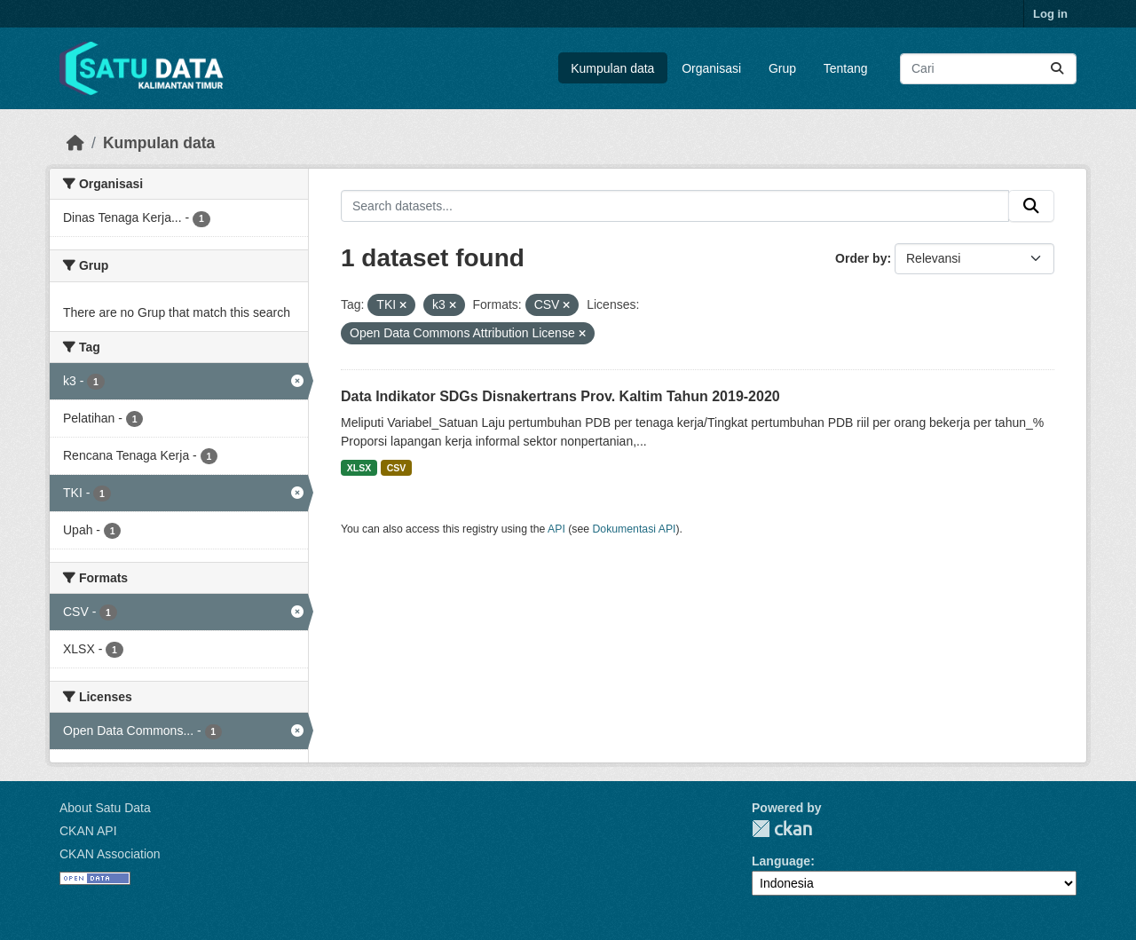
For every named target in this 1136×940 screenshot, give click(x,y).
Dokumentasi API (634, 529)
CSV (396, 467)
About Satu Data (105, 808)
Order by (861, 258)
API (556, 529)
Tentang (846, 68)
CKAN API (88, 831)
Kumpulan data (612, 68)
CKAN (782, 828)
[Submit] (1057, 68)
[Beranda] (75, 143)
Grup (782, 68)
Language (781, 861)
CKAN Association (110, 854)
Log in (1050, 13)
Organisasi (711, 68)
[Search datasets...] (988, 68)
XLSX (359, 467)
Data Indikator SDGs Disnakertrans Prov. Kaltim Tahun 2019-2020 (560, 396)
